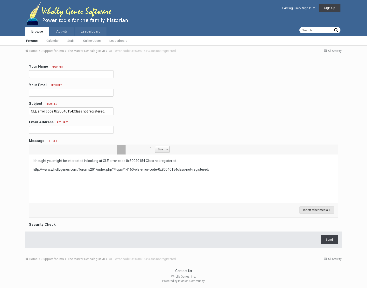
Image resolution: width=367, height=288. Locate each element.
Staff (70, 40)
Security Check (42, 224)
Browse (37, 31)
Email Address (49, 122)
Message (44, 141)
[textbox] (183, 179)
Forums (32, 40)
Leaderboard (118, 40)
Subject (43, 103)
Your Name (46, 66)
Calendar (52, 40)
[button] (33, 150)
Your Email (45, 85)
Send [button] (329, 239)
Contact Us (183, 271)
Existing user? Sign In (298, 8)
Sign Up (329, 8)
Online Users (92, 40)
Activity (62, 31)
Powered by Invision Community (183, 281)
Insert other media (316, 210)
